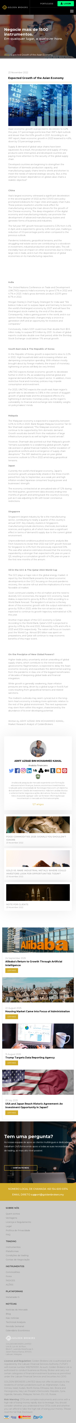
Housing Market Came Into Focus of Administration (37, 1011)
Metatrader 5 (12, 1297)
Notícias (11, 1304)
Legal (9, 1226)
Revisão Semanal (15, 1326)
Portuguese (46, 4)
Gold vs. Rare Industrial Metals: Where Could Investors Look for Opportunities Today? (36, 872)
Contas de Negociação (18, 1259)
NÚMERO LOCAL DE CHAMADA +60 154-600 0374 (38, 1189)
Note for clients (17, 904)
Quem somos (13, 1213)
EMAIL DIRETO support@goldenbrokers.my (38, 1194)
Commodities (13, 1272)
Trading (11, 1241)
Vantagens (11, 1218)
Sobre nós (12, 1208)
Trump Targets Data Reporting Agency (30, 1057)
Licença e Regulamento (18, 1222)
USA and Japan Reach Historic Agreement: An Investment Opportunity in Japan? (34, 1105)
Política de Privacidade (18, 1230)
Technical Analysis (16, 1322)
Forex (9, 1276)
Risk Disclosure (25, 1412)
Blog (8, 1313)
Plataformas (12, 1251)
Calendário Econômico (18, 1330)
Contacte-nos (21, 1168)
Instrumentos (13, 1247)
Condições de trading (17, 1255)
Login (66, 3)
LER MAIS (11, 970)
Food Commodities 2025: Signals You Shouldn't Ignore (36, 838)
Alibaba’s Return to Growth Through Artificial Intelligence (33, 963)
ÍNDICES (10, 1280)
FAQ (8, 1234)
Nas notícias (12, 1318)
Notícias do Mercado (17, 1309)
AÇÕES (9, 1284)
